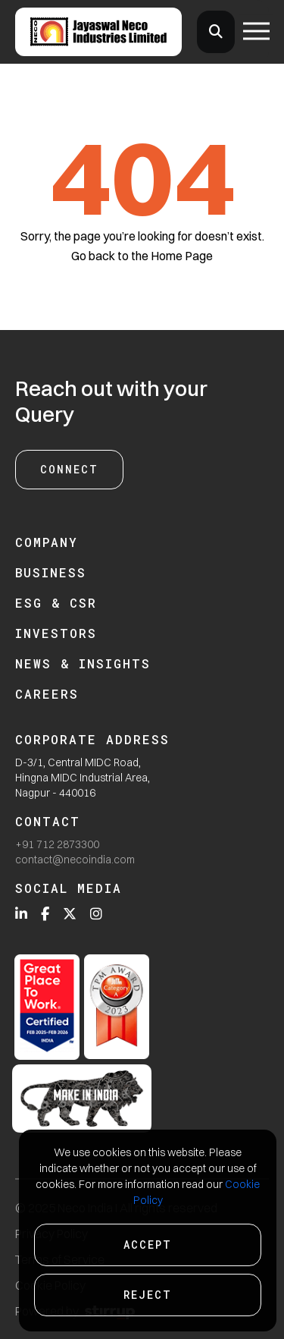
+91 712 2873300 (57, 844)
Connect (69, 469)
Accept (147, 1244)
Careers (47, 694)
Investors (56, 633)
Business (50, 572)
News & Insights (83, 663)
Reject (147, 1294)
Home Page (182, 255)
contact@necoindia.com (75, 859)
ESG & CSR (56, 603)
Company (46, 542)
